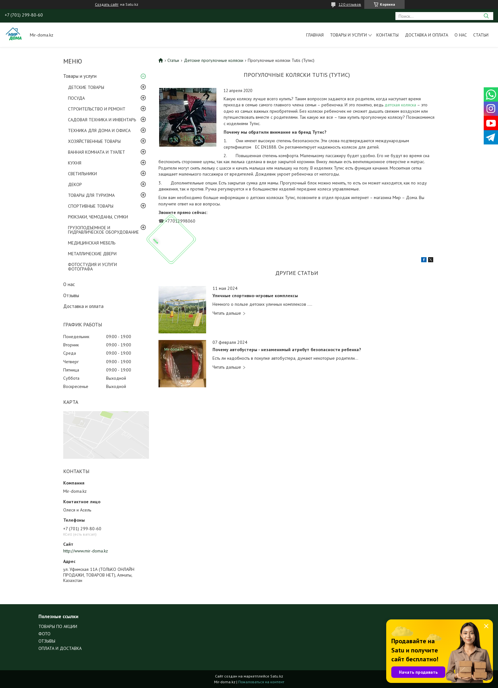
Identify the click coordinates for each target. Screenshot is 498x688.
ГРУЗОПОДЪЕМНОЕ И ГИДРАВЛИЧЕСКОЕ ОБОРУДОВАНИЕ (103, 230)
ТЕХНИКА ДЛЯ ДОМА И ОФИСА (99, 130)
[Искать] (486, 16)
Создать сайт (106, 4)
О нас (460, 35)
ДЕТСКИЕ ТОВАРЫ (86, 87)
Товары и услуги (348, 35)
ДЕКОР (75, 184)
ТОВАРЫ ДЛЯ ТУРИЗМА (91, 195)
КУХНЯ (74, 163)
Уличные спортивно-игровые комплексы (255, 295)
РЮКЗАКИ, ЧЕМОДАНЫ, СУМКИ (98, 217)
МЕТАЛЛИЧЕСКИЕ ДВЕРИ (92, 254)
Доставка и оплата (426, 35)
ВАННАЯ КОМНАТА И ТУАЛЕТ (96, 152)
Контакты (387, 35)
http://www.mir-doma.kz (85, 551)
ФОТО (44, 634)
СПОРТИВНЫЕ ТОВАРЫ (90, 206)
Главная (315, 35)
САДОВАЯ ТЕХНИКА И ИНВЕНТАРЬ (102, 120)
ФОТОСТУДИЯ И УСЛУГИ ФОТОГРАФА (92, 267)
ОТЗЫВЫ (46, 641)
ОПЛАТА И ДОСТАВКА (60, 648)
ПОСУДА (76, 98)
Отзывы (71, 295)
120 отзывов (350, 4)
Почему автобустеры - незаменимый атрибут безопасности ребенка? (286, 349)
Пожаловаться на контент (261, 681)
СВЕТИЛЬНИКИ (82, 174)
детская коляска (401, 105)
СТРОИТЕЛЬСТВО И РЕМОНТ (96, 109)
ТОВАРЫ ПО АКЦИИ (57, 626)
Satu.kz (276, 676)
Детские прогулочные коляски (213, 60)
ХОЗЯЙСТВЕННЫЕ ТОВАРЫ (94, 141)
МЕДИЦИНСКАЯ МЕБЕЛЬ (91, 243)
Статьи (480, 35)
